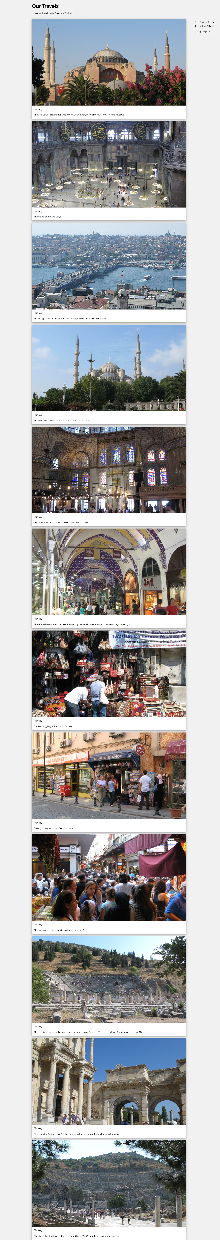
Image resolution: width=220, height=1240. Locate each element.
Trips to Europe (10, 42)
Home (5, 37)
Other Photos (9, 59)
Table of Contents (11, 70)
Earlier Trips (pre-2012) (13, 64)
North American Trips (12, 48)
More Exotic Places (11, 53)
